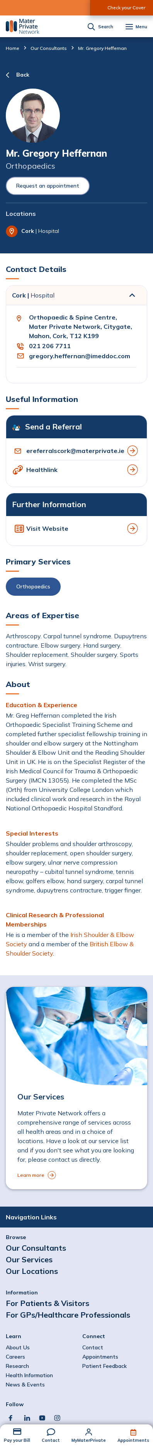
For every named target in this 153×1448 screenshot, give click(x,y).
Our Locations (32, 1271)
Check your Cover (126, 7)
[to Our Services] (76, 1088)
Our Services (29, 1259)
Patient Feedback (104, 1366)
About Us (18, 1347)
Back (22, 74)
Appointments (133, 1440)
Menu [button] (141, 26)
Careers (15, 1356)
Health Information (29, 1375)
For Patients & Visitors (47, 1303)
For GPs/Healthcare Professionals (68, 1315)
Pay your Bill (17, 1440)
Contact (51, 1440)
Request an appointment (47, 185)
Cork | (33, 295)
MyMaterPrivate (88, 1440)
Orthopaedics (33, 586)
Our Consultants (49, 48)
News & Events (25, 1384)
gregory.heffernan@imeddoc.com (79, 356)
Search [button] (105, 26)
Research (17, 1366)
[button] (76, 589)
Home (12, 48)
